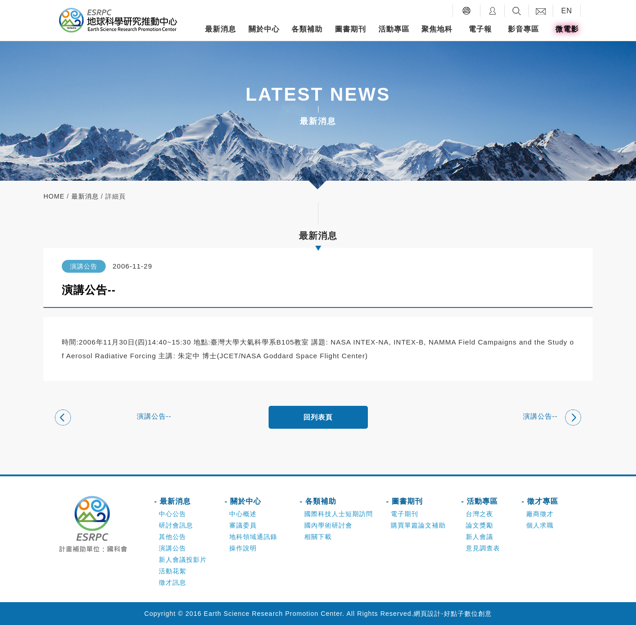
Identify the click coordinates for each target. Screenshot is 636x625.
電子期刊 (404, 513)
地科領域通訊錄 (253, 536)
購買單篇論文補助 (418, 525)
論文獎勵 (479, 525)
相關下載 (318, 536)
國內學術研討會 (328, 525)
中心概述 (243, 513)
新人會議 (479, 536)
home (54, 196)
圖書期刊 (350, 29)
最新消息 (220, 29)
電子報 (480, 29)
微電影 (567, 29)
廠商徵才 (540, 513)
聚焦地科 (437, 29)
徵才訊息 (172, 582)
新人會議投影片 (183, 559)
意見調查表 (483, 548)
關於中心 (264, 29)
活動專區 (394, 29)
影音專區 (523, 29)
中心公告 (172, 513)
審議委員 (243, 525)
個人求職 (540, 525)
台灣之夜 (479, 513)
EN (566, 11)
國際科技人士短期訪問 (338, 513)
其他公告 (172, 536)
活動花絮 (172, 571)
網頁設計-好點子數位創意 (453, 613)
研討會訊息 (176, 525)
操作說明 (243, 548)
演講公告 (172, 548)
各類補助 (307, 29)
